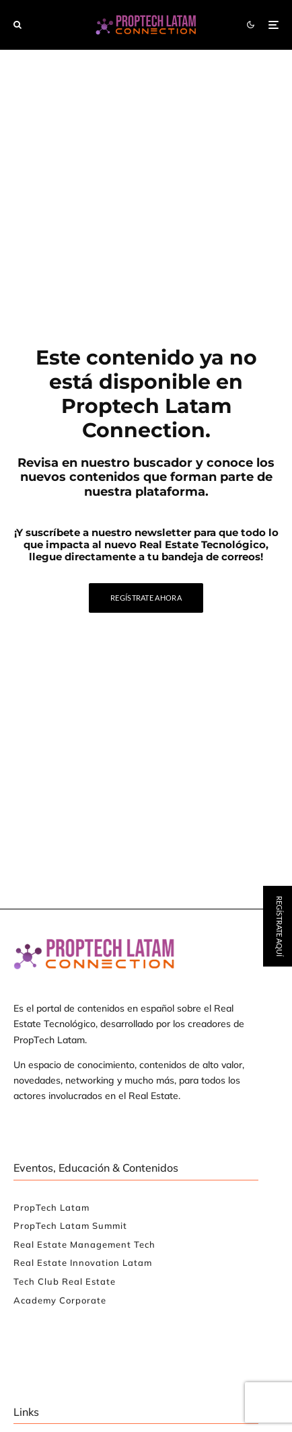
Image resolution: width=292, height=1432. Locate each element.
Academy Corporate (59, 1300)
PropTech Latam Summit (70, 1225)
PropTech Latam (51, 1207)
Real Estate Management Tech (84, 1244)
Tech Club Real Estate (64, 1281)
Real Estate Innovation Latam (82, 1262)
